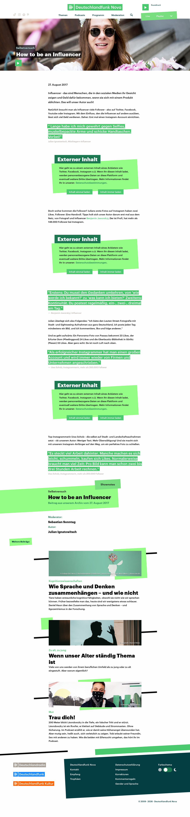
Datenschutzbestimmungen (91, 182)
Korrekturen (122, 774)
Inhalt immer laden (110, 191)
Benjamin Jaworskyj (97, 218)
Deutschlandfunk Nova (83, 764)
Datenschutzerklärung (127, 764)
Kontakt (74, 769)
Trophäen (75, 778)
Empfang (75, 774)
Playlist (159, 16)
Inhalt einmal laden (79, 191)
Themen (63, 15)
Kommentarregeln (125, 778)
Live (148, 16)
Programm (98, 15)
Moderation (117, 15)
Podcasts (80, 15)
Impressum (121, 769)
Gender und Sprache (126, 783)
